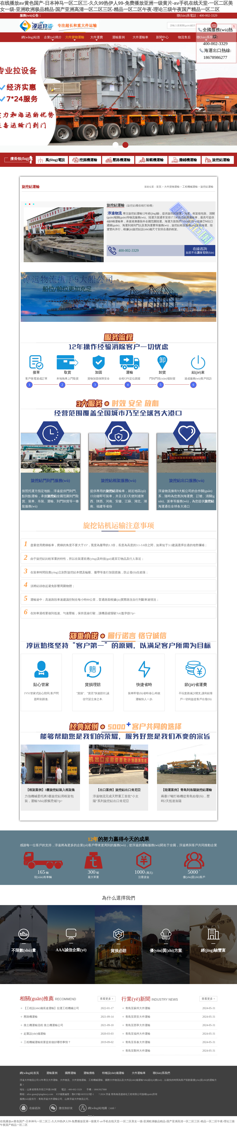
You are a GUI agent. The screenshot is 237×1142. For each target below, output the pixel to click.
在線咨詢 (200, 249)
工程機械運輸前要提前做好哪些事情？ (69, 1042)
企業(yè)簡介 (53, 37)
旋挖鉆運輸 (206, 186)
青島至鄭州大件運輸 (170, 1051)
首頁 (158, 186)
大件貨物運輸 (74, 37)
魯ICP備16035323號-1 (83, 1094)
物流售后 (184, 37)
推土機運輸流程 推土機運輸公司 (69, 1025)
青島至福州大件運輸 (170, 1034)
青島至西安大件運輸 (170, 1017)
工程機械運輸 (190, 186)
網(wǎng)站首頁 (30, 39)
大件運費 (96, 37)
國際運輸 (70, 1073)
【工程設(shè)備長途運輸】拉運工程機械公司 (69, 1008)
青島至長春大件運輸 (170, 1042)
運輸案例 (118, 37)
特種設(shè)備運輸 (113, 1073)
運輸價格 (89, 1073)
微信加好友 (66, 1108)
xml (112, 1108)
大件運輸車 (140, 37)
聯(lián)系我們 (161, 1073)
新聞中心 (162, 37)
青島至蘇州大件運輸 (170, 1008)
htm (90, 1116)
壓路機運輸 (69, 1017)
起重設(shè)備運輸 (69, 1034)
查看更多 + (106, 998)
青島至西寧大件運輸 (170, 1025)
